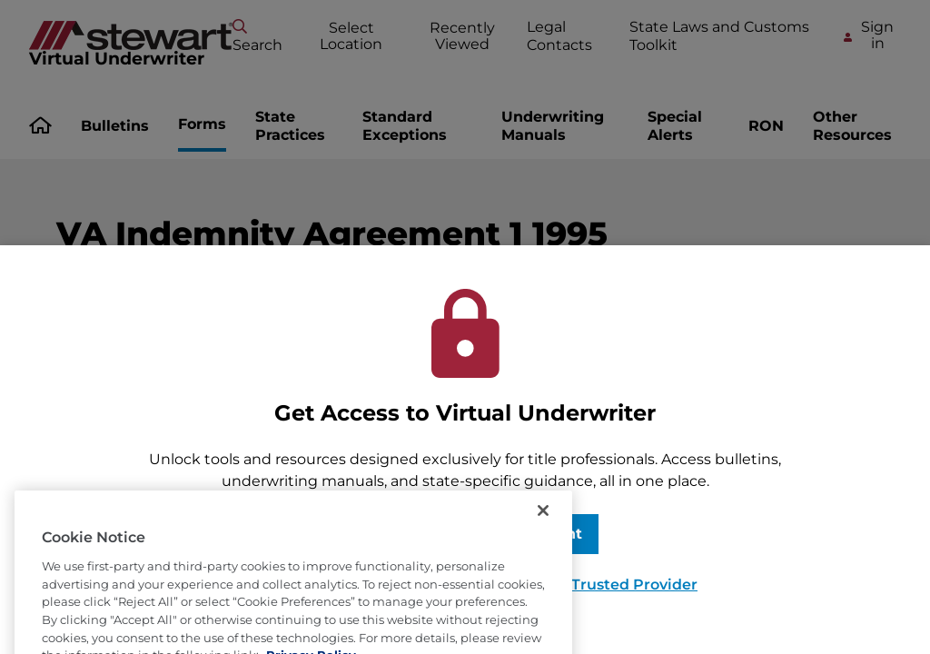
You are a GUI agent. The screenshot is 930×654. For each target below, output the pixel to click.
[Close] (543, 552)
